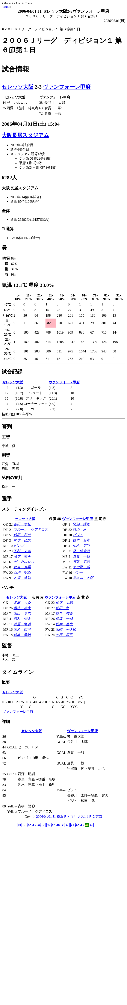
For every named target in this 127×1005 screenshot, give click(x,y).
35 (43, 825)
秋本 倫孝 (81, 540)
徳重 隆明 (22, 624)
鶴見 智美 (64, 613)
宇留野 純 (81, 567)
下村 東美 (22, 551)
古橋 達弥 (22, 578)
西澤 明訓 (22, 572)
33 (34, 825)
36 (48, 825)
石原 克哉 (81, 562)
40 (67, 825)
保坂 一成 (64, 619)
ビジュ (78, 535)
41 (72, 825)
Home (6, 6)
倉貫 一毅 (81, 556)
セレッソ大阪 (17, 87)
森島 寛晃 (22, 567)
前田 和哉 (22, 535)
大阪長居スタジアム (25, 135)
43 (82, 825)
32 (29, 825)
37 (53, 825)
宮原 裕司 (22, 629)
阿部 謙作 (81, 524)
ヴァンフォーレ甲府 (67, 87)
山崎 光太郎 (66, 629)
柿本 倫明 (22, 635)
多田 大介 (22, 603)
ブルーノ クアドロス (31, 529)
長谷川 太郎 (83, 578)
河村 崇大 (22, 619)
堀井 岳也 (64, 624)
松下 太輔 (64, 603)
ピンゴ (19, 545)
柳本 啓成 (22, 540)
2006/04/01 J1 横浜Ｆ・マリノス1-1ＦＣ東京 (69, 816)
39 (63, 825)
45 (91, 825)
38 (58, 825)
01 (19, 825)
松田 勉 (62, 608)
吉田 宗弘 (22, 524)
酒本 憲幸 (22, 556)
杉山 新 (79, 529)
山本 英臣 (81, 545)
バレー (78, 572)
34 (39, 825)
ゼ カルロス (24, 562)
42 (77, 825)
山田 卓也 (22, 613)
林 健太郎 (81, 551)
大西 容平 (64, 635)
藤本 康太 (22, 608)
